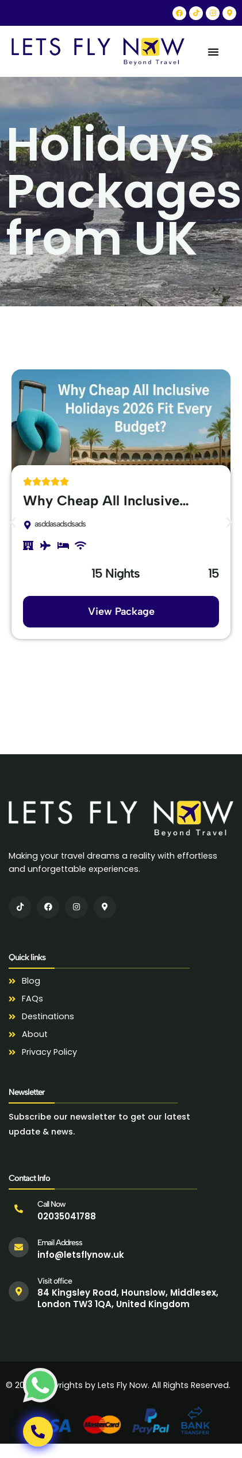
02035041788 (66, 1216)
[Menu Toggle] (213, 51)
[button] (13, 521)
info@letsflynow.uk (80, 1255)
